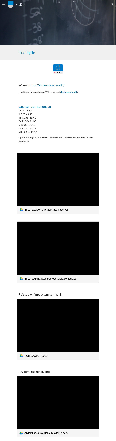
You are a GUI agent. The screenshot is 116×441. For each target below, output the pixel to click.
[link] (58, 183)
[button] (4, 4)
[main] (58, 53)
